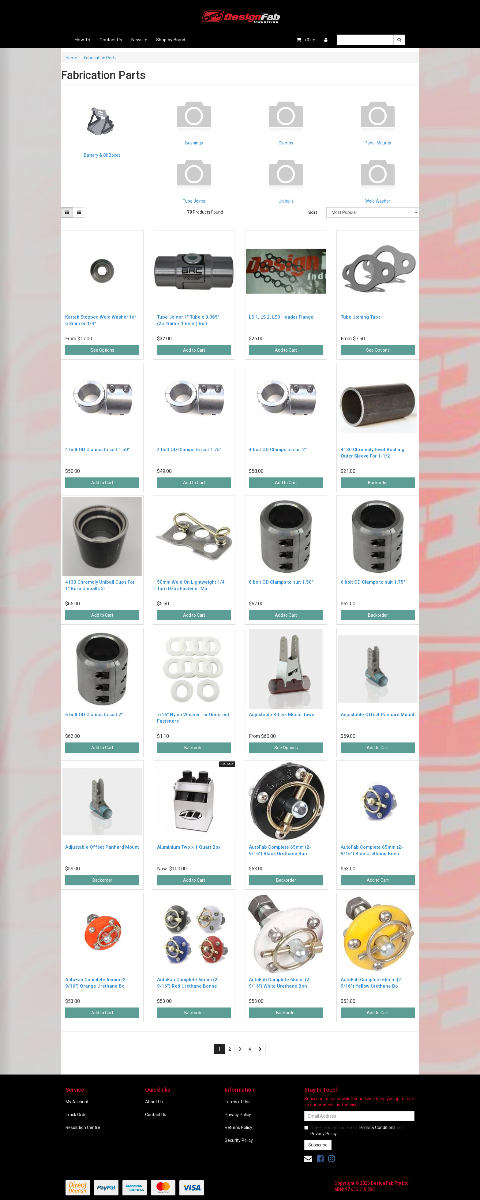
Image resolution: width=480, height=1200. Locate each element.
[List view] (79, 212)
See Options (102, 350)
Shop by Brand (170, 40)
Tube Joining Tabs (361, 317)
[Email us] (308, 1158)
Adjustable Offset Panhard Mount (377, 714)
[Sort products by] (372, 212)
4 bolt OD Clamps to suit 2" (277, 449)
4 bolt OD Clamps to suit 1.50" (97, 449)
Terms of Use (238, 1101)
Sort (312, 212)
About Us (154, 1101)
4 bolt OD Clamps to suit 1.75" (189, 449)
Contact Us (110, 40)
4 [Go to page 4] (250, 1049)
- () (306, 40)
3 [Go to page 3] (239, 1049)
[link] (320, 1158)
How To (82, 40)
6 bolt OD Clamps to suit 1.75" (373, 582)
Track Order (77, 1114)
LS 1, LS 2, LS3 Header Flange (281, 317)
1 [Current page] (219, 1049)
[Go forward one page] (260, 1049)
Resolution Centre (83, 1127)
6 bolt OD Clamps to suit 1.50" (281, 582)
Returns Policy (238, 1127)
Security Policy (239, 1140)
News (139, 40)
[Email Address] (359, 1116)
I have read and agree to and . (354, 1130)
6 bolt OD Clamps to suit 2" (94, 714)
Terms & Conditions (377, 1127)
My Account (77, 1101)
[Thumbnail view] (67, 212)
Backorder (378, 482)
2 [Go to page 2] (229, 1049)
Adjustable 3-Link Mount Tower (282, 714)
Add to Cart (194, 350)
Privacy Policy (238, 1114)
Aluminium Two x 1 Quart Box (189, 847)
